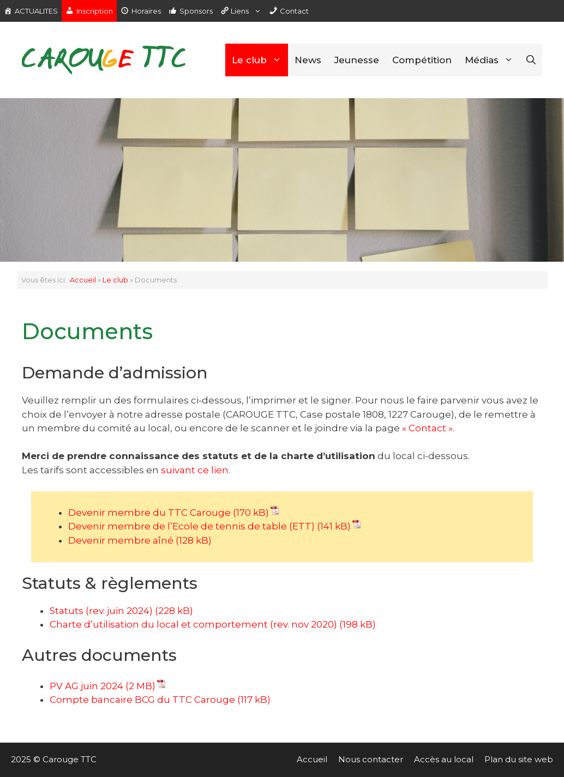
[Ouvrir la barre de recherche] (531, 60)
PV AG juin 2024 (86, 685)
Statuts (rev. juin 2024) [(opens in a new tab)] (101, 610)
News (308, 60)
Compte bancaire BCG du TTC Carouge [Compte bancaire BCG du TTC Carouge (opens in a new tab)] (142, 699)
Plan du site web (518, 759)
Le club (260, 60)
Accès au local (443, 759)
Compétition (422, 60)
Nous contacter (370, 759)
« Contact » (427, 428)
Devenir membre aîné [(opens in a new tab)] (120, 540)
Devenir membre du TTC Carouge (149, 512)
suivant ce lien (194, 470)
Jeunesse (356, 60)
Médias (492, 60)
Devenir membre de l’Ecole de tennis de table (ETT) (191, 526)
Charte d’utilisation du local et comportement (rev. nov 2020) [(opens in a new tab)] (193, 624)
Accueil (83, 280)
